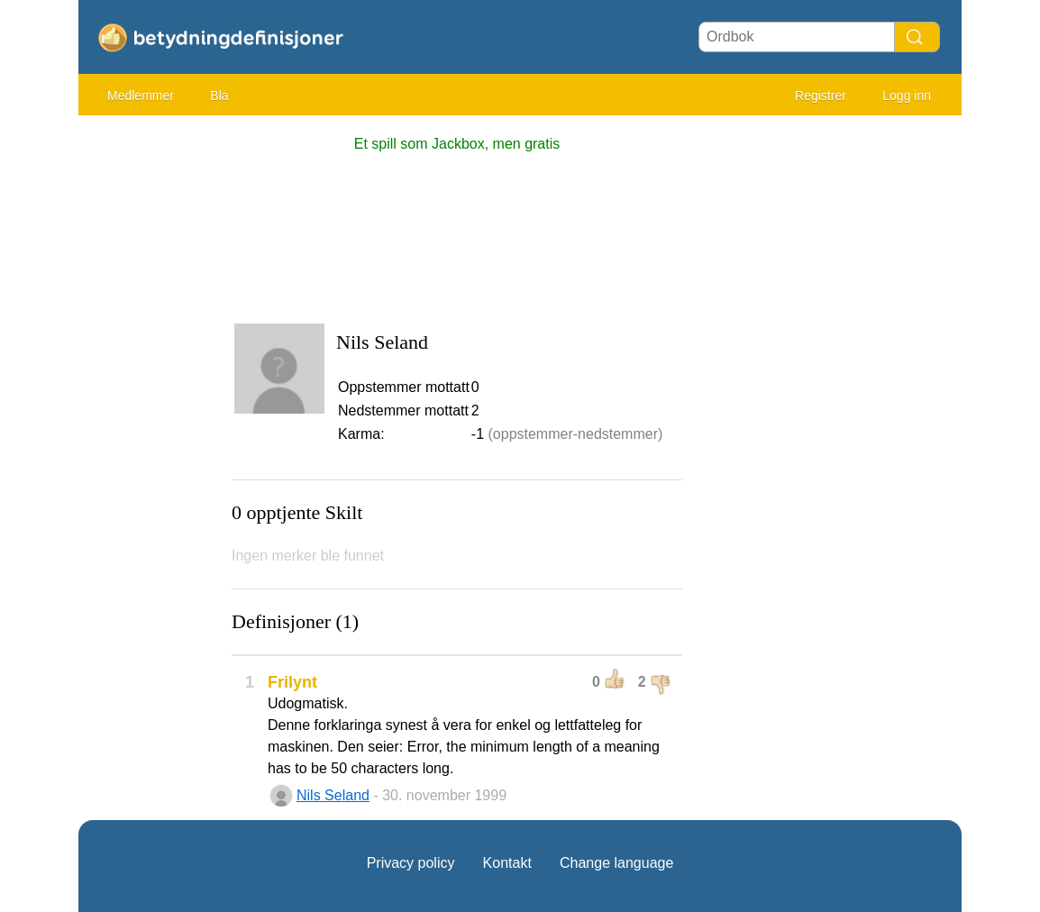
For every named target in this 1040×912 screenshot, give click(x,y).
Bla (219, 95)
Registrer (820, 95)
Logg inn (906, 95)
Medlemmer (140, 95)
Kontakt (507, 863)
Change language (616, 863)
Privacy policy (411, 863)
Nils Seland (332, 795)
